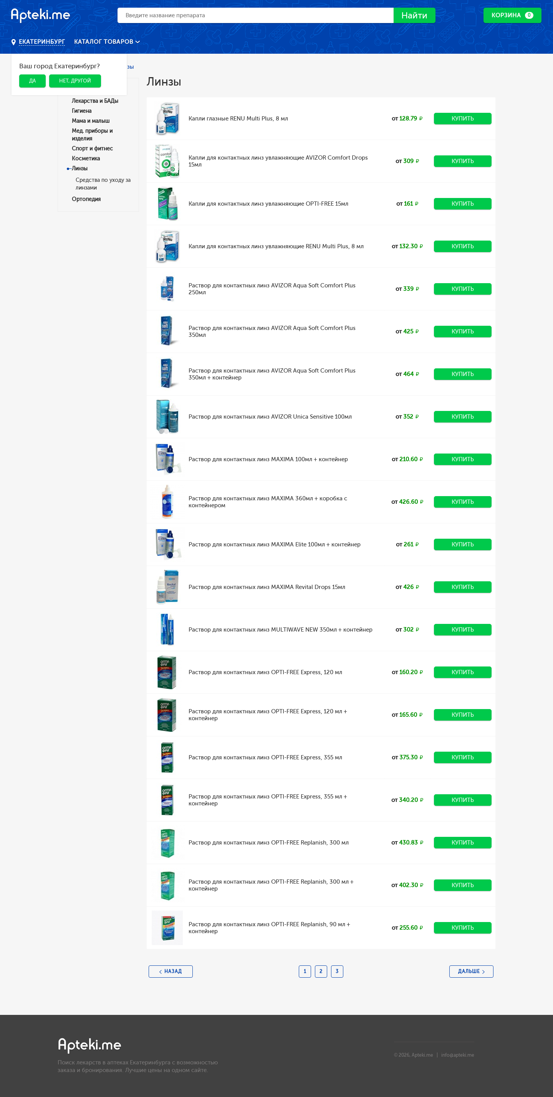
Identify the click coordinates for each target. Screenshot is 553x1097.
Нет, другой (75, 81)
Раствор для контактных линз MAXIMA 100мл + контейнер (268, 459)
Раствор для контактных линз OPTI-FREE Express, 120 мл (265, 672)
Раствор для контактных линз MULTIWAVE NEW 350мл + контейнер (281, 629)
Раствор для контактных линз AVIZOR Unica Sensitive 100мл (270, 416)
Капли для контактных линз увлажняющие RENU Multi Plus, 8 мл (276, 246)
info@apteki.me (457, 1055)
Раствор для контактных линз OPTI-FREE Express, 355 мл (265, 757)
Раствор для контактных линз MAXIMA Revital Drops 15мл (267, 587)
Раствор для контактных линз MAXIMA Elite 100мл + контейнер (275, 544)
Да (32, 81)
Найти (413, 15)
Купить (463, 118)
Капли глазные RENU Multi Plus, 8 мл (238, 118)
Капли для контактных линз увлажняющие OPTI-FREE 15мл (268, 203)
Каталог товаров (104, 41)
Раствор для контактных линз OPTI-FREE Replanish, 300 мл (269, 842)
